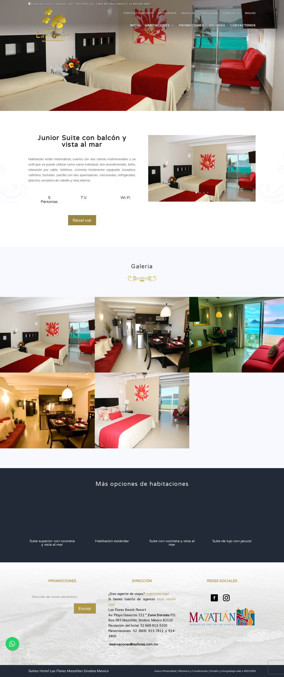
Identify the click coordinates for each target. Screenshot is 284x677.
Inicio (135, 25)
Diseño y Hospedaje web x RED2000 (233, 671)
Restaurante (167, 13)
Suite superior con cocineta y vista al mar (52, 543)
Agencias (229, 13)
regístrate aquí (157, 594)
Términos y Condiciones (193, 671)
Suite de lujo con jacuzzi (231, 541)
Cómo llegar (209, 13)
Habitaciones (157, 25)
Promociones (191, 25)
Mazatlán (188, 13)
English (250, 13)
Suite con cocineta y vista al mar (172, 543)
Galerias (217, 25)
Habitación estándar (112, 541)
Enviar (84, 608)
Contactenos (243, 25)
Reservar (82, 220)
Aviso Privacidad (165, 671)
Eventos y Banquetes (138, 13)
